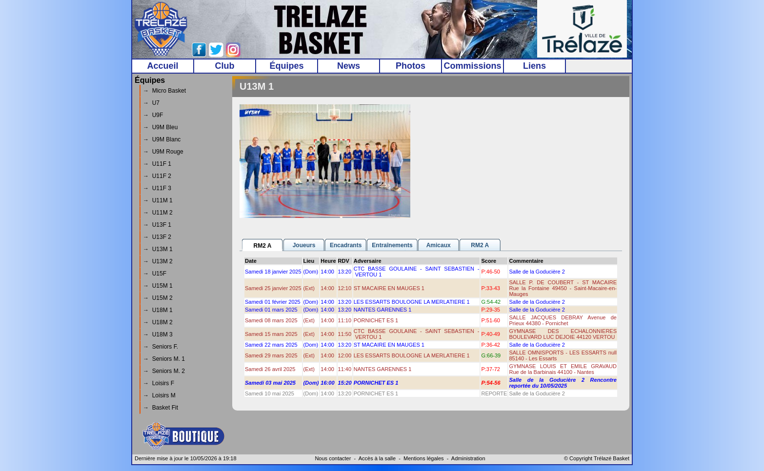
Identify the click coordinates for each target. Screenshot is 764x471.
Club (225, 66)
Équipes (286, 66)
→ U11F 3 (157, 188)
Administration (468, 458)
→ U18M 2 (158, 322)
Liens (534, 66)
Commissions (472, 66)
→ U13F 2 (157, 237)
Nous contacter (333, 458)
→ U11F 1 (157, 163)
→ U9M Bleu (160, 127)
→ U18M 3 (158, 334)
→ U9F (153, 115)
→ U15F (154, 273)
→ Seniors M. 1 (164, 358)
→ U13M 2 (158, 261)
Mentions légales (423, 458)
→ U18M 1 (158, 310)
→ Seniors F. (160, 346)
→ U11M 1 (158, 200)
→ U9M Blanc (162, 139)
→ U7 (151, 102)
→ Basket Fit (160, 407)
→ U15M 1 (158, 285)
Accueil (162, 66)
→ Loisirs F (158, 383)
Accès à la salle (377, 458)
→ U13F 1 (157, 224)
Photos (410, 66)
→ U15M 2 (158, 297)
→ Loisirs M (159, 395)
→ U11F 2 (157, 176)
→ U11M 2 (158, 212)
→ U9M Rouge (163, 151)
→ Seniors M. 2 (164, 371)
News (348, 66)
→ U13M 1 (158, 249)
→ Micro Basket (164, 90)
